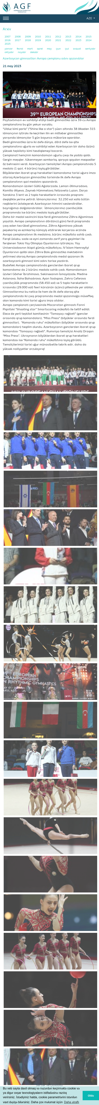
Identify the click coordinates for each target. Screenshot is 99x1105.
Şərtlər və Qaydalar (49, 1085)
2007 (8, 37)
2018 (28, 40)
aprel (40, 49)
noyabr (22, 52)
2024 (88, 40)
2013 (68, 37)
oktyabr (9, 52)
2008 (18, 37)
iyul (67, 49)
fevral (20, 49)
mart (30, 49)
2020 (48, 40)
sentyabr (90, 49)
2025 (7, 44)
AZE (89, 18)
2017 (18, 40)
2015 (88, 37)
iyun (58, 49)
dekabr (34, 52)
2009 (28, 37)
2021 (58, 40)
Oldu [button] (91, 1095)
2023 (78, 40)
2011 (48, 37)
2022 (68, 40)
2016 (8, 40)
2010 (38, 37)
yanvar (9, 49)
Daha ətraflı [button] (71, 1102)
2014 (78, 37)
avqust (77, 49)
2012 (58, 37)
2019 (38, 40)
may (49, 49)
